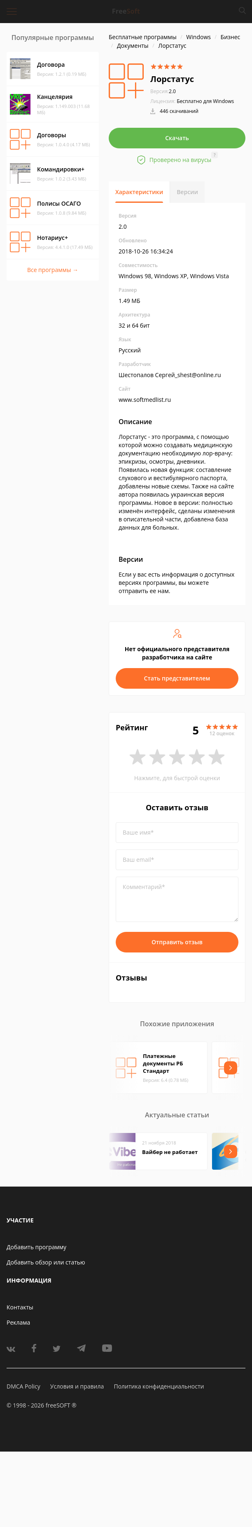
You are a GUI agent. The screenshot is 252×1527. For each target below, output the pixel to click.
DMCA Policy (23, 1386)
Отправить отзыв (177, 942)
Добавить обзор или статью (46, 1262)
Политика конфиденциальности (159, 1386)
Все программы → (52, 270)
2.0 (163, 91)
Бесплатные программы (143, 37)
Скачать (177, 138)
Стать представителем (177, 678)
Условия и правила (77, 1386)
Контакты (20, 1307)
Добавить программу (36, 1247)
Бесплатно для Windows (205, 101)
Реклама (18, 1322)
